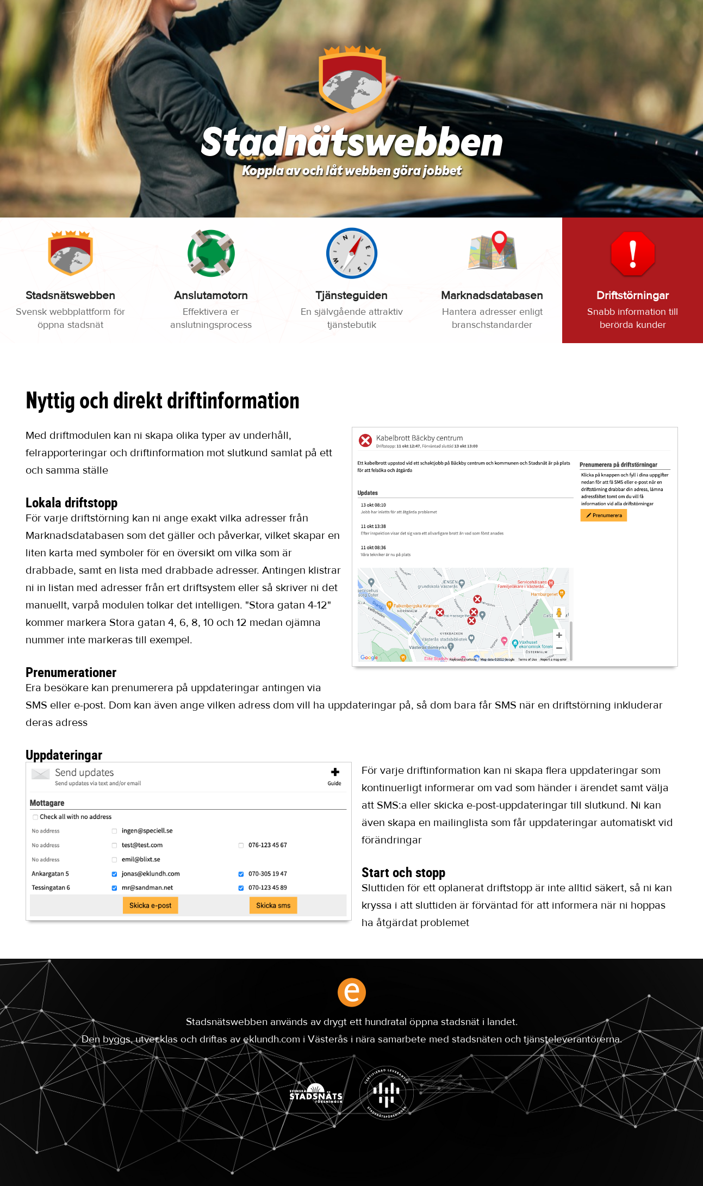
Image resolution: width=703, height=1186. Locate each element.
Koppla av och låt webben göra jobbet (352, 171)
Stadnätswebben (351, 145)
